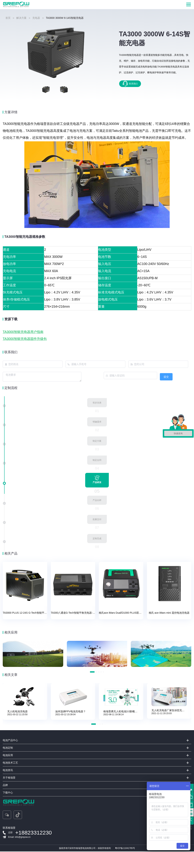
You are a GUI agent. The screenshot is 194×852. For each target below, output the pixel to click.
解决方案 (21, 17)
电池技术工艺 (10, 763)
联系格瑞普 (9, 828)
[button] (92, 672)
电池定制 (8, 748)
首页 (8, 17)
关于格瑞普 (9, 778)
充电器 (36, 17)
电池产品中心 (10, 740)
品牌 (5, 785)
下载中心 (8, 793)
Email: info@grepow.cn (19, 837)
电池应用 (8, 755)
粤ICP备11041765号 (125, 848)
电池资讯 (8, 770)
